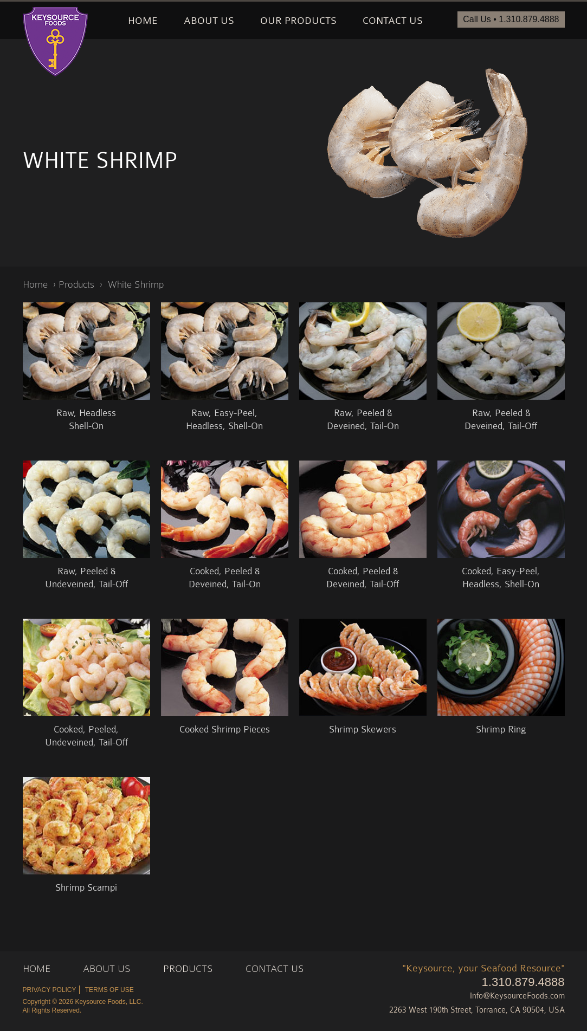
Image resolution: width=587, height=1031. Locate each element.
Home (143, 21)
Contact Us (393, 21)
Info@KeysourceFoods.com (517, 996)
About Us (209, 21)
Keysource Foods (55, 41)
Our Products (298, 21)
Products (76, 284)
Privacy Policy (49, 990)
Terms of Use (109, 990)
